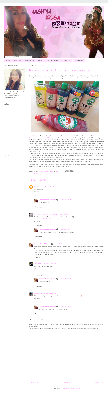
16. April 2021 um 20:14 (61, 244)
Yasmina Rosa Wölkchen (47, 199)
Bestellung (37, 174)
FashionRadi (38, 293)
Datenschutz (79, 60)
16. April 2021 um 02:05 (60, 214)
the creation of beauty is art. (43, 214)
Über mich (17, 60)
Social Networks (53, 60)
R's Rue (36, 186)
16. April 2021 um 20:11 (66, 229)
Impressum (66, 60)
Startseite (67, 382)
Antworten (37, 192)
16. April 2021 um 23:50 (66, 279)
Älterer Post (99, 382)
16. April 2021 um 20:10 (66, 199)
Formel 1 (41, 60)
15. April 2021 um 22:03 (47, 186)
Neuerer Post (35, 382)
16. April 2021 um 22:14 (51, 293)
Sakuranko (37, 263)
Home (8, 60)
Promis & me (29, 60)
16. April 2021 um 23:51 (66, 306)
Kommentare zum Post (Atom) (70, 388)
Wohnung (44, 174)
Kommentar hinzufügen (37, 320)
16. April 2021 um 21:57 (49, 263)
